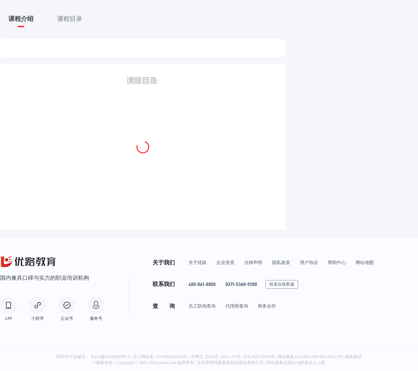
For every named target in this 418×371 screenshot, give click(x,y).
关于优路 (197, 262)
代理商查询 (236, 306)
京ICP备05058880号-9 (110, 356)
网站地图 (365, 262)
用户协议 (309, 262)
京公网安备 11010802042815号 (161, 356)
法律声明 (253, 262)
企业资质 (225, 262)
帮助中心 (337, 262)
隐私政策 (281, 262)
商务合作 (267, 306)
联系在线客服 (281, 284)
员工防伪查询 (202, 306)
